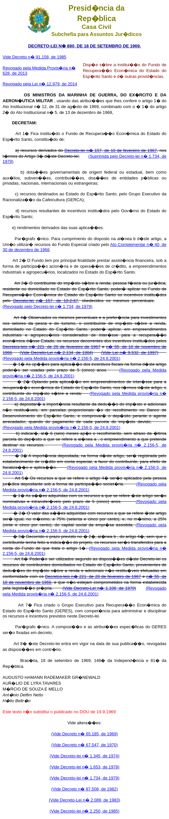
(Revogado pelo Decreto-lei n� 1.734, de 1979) (47, 306)
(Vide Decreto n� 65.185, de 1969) (84, 733)
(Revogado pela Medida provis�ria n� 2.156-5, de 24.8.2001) (61, 358)
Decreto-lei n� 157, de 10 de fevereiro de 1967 (111, 150)
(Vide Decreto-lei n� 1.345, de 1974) (84, 755)
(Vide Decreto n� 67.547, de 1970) (84, 744)
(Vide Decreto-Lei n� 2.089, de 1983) (84, 800)
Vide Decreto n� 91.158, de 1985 (34, 57)
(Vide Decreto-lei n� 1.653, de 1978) (84, 766)
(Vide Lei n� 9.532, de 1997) (129, 352)
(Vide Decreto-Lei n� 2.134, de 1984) (56, 352)
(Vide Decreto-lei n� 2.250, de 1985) (84, 811)
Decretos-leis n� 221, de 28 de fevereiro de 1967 (51, 346)
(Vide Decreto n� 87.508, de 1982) (84, 789)
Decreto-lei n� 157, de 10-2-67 (45, 300)
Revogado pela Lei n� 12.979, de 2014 (40, 83)
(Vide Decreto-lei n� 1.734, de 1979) (84, 778)
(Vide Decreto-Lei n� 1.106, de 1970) (99, 588)
